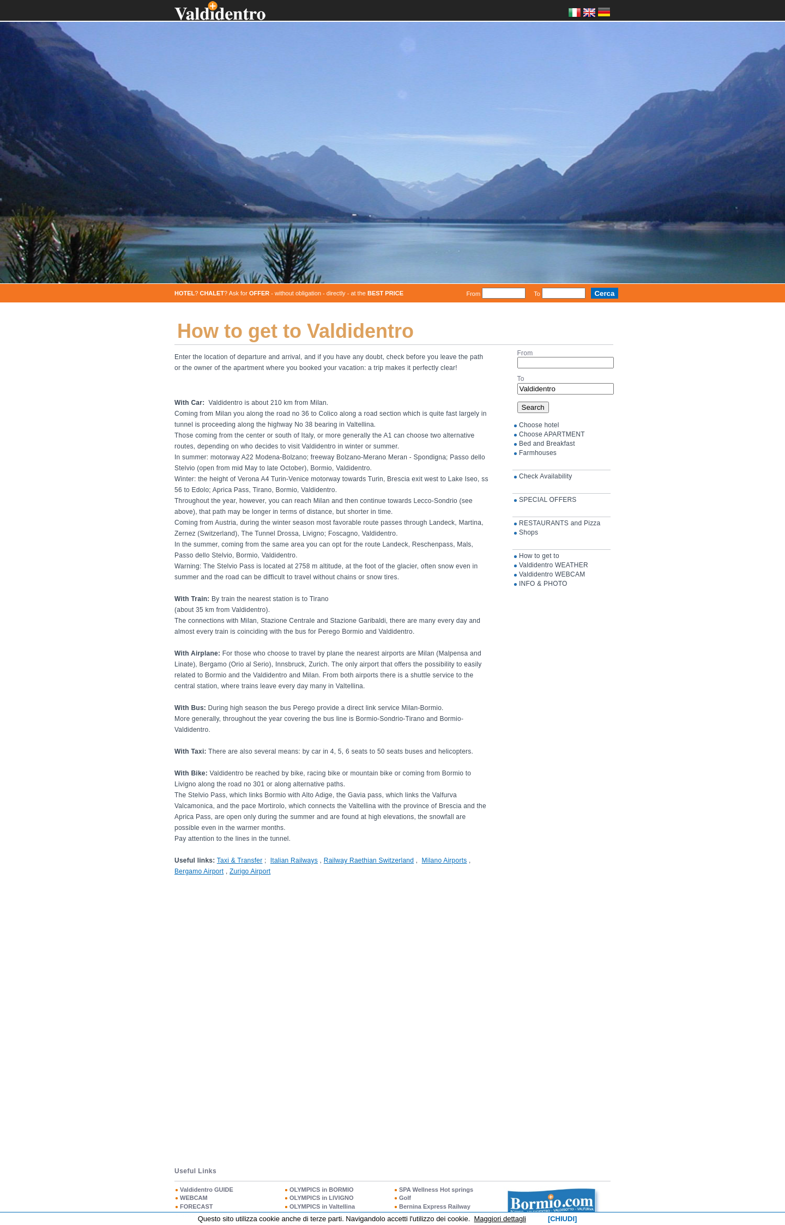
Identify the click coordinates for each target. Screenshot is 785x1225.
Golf (405, 1197)
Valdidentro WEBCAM (552, 574)
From (473, 293)
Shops (528, 532)
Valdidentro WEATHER (553, 565)
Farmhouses (538, 453)
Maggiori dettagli (500, 1219)
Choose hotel (539, 425)
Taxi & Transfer (240, 860)
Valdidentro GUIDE (206, 1189)
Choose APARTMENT (552, 434)
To (537, 293)
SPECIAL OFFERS (548, 500)
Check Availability (545, 476)
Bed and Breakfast (547, 443)
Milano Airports (444, 860)
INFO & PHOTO (543, 583)
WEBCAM (194, 1197)
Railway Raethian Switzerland (369, 860)
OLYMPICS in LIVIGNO (321, 1197)
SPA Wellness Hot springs (436, 1189)
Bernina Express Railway (434, 1206)
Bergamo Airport (199, 871)
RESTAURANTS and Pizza (560, 523)
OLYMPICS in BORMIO (321, 1189)
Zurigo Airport (250, 871)
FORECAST (196, 1206)
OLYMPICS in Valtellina (322, 1206)
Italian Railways (294, 860)
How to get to (539, 556)
